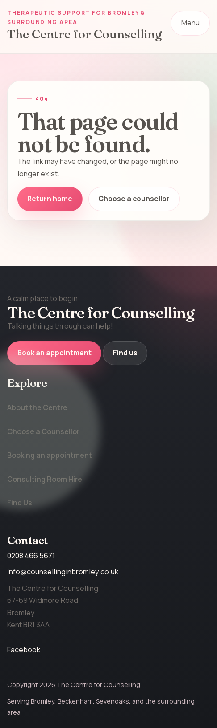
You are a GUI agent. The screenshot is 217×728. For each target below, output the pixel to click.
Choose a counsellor (134, 198)
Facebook (23, 650)
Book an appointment (54, 353)
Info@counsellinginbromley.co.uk (62, 572)
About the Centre (37, 407)
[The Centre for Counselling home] (85, 24)
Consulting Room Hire (44, 479)
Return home (49, 198)
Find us (125, 353)
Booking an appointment (49, 455)
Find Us (19, 503)
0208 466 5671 (31, 556)
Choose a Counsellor (43, 431)
